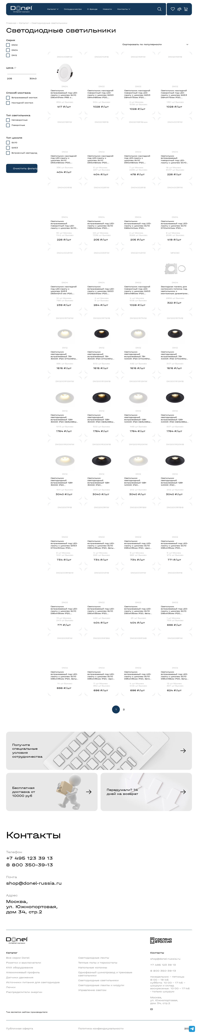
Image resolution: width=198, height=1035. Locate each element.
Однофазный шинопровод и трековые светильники (105, 974)
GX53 (15, 148)
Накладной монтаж (22, 103)
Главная (11, 23)
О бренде (92, 9)
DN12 (14, 55)
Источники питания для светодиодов (33, 982)
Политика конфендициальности (101, 1028)
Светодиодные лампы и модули (101, 985)
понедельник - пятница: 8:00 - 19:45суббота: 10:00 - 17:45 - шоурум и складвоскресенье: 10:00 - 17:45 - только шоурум (170, 984)
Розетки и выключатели (23, 962)
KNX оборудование (19, 967)
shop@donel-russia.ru (34, 883)
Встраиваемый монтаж (24, 98)
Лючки (10, 987)
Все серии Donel (17, 957)
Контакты (122, 9)
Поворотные (18, 125)
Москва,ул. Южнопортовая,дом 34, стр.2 (32, 906)
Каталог (51, 9)
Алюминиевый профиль (23, 972)
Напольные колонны (92, 967)
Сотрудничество (73, 9)
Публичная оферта (19, 1028)
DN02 (15, 45)
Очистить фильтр (25, 168)
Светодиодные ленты (93, 957)
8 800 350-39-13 (29, 864)
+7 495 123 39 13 (29, 858)
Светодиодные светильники (49, 23)
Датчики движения (19, 977)
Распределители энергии (24, 992)
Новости (107, 9)
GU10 (14, 142)
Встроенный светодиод (24, 153)
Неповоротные (19, 120)
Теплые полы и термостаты (97, 962)
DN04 (15, 50)
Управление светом (92, 990)
